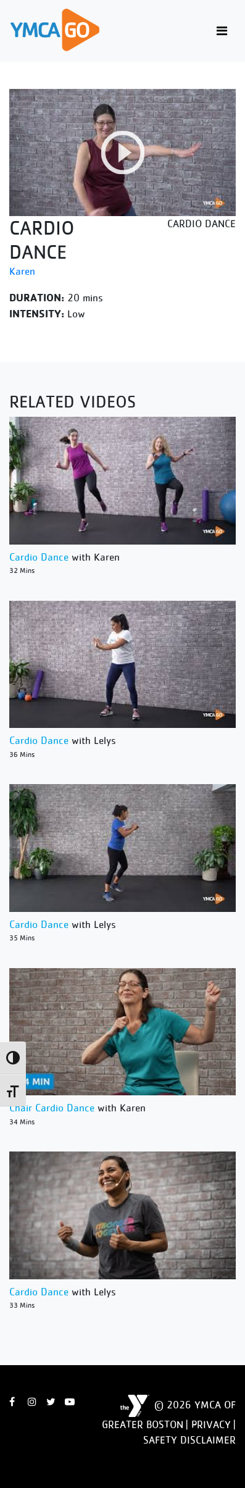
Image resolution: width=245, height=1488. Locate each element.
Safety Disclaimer (189, 1440)
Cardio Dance (39, 557)
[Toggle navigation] (222, 31)
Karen (22, 271)
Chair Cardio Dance (51, 1107)
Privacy (211, 1424)
